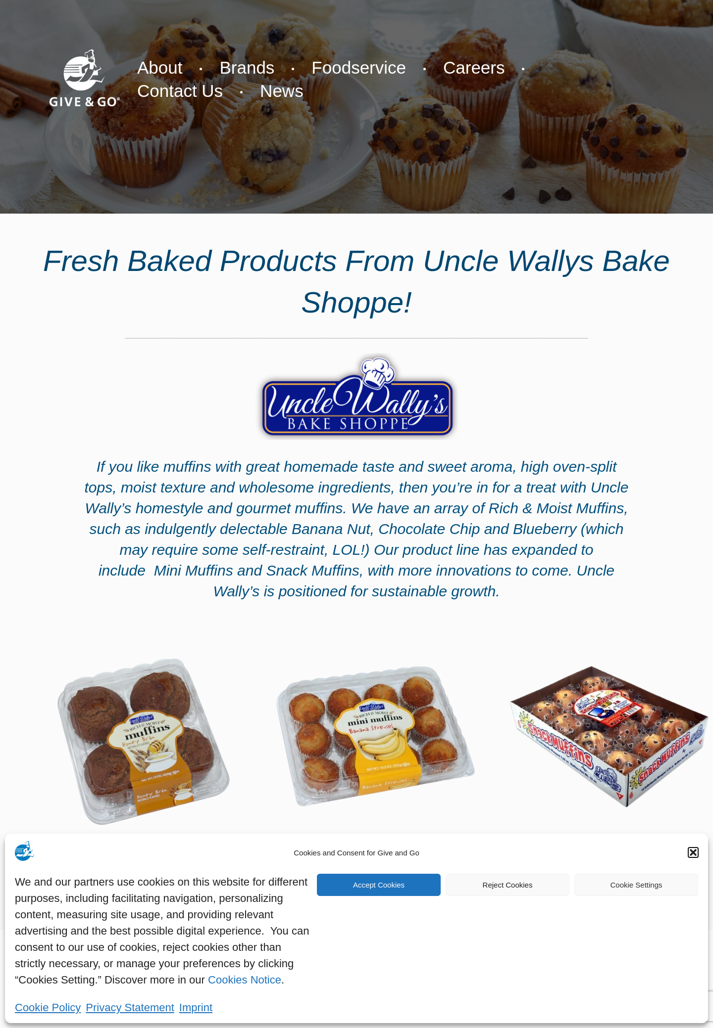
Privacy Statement (130, 1007)
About (159, 67)
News (282, 90)
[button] (693, 852)
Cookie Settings (636, 885)
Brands (246, 67)
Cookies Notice (244, 980)
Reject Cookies (508, 885)
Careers (474, 67)
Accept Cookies (379, 885)
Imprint (195, 1007)
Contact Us (180, 90)
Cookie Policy (48, 1007)
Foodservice (358, 67)
